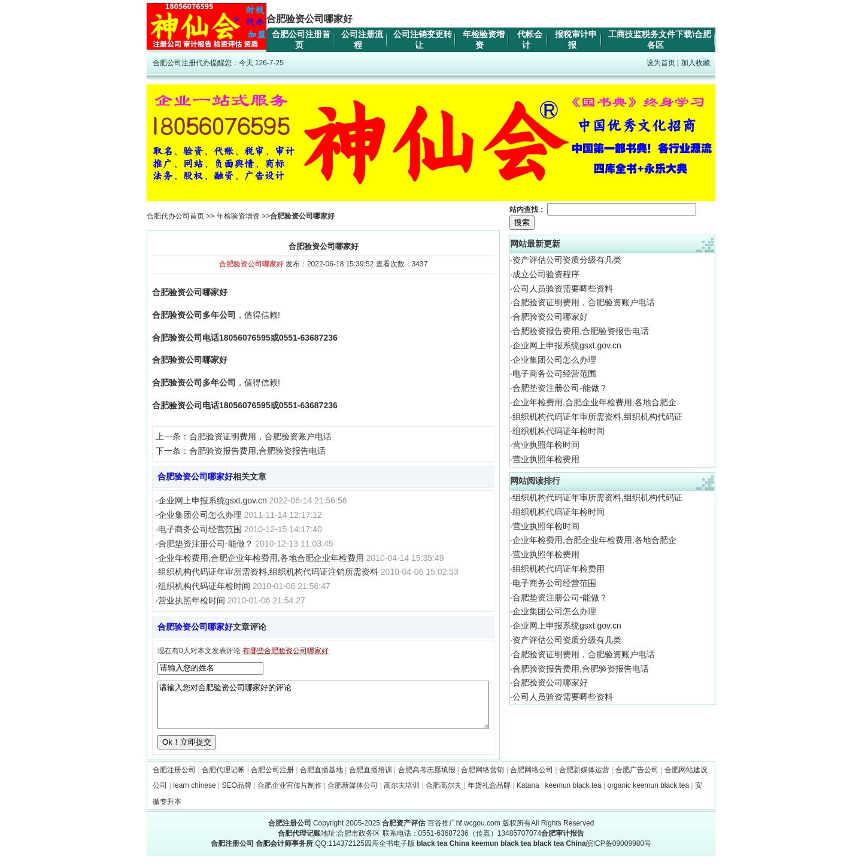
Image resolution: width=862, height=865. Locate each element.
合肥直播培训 (370, 779)
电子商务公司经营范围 (200, 529)
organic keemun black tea (648, 794)
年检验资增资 (238, 216)
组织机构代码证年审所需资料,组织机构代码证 (597, 416)
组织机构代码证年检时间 (204, 586)
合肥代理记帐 (223, 779)
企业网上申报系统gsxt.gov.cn (212, 500)
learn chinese (194, 794)
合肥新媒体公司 (352, 794)
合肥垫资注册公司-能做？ (205, 543)
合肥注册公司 (174, 779)
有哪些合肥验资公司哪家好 (285, 651)
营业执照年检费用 (545, 459)
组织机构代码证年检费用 (558, 568)
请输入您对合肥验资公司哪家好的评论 (323, 709)
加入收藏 (695, 63)
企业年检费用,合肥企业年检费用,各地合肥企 (594, 402)
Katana (528, 794)
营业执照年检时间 (191, 600)
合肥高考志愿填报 (427, 779)
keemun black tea (573, 794)
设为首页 (660, 63)
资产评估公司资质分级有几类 (566, 260)
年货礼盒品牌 (489, 794)
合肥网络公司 (531, 779)
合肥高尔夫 (444, 794)
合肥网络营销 (482, 779)
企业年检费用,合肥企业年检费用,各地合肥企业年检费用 (261, 558)
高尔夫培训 (402, 794)
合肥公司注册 (272, 779)
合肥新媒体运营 (584, 779)
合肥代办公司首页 (175, 216)
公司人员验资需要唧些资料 (562, 288)
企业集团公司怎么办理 (200, 515)
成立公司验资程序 (545, 274)
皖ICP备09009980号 (618, 852)
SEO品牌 (236, 794)
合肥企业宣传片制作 (289, 794)
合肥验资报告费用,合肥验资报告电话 (257, 451)
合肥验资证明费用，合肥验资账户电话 (260, 436)
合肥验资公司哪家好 (550, 316)
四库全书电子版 (390, 852)
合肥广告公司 (636, 779)
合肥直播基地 (321, 779)
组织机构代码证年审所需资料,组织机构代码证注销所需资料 (268, 571)
